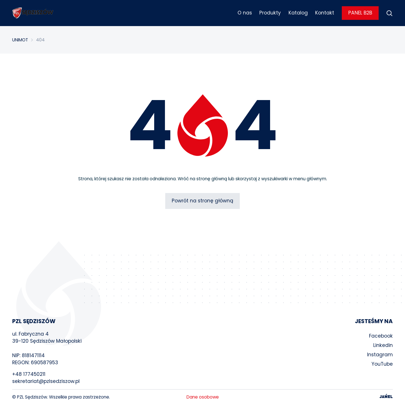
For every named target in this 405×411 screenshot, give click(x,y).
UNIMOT (20, 40)
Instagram (380, 354)
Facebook (381, 335)
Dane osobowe (202, 397)
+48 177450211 (28, 374)
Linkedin (383, 345)
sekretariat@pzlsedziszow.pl (46, 381)
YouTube (382, 364)
